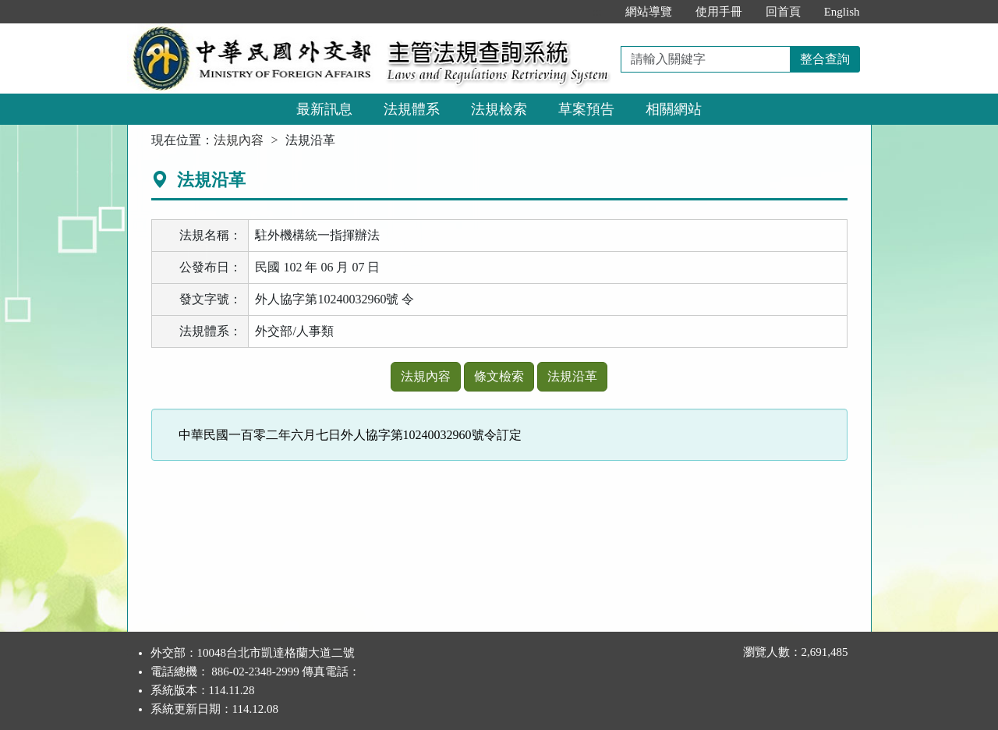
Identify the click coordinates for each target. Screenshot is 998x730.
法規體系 (412, 109)
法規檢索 (499, 109)
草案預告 (586, 109)
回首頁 (783, 11)
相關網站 (674, 109)
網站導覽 (648, 11)
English (842, 11)
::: (597, 11)
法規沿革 (572, 376)
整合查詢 (825, 59)
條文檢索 (499, 376)
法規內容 (239, 140)
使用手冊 (718, 11)
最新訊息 (324, 109)
